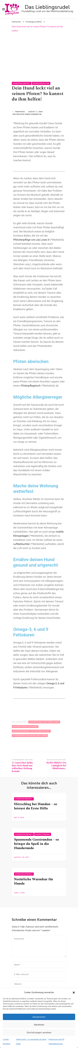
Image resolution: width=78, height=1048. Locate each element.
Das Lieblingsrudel (47, 7)
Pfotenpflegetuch (30, 385)
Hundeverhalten (41, 83)
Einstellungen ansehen (39, 1032)
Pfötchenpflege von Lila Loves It (31, 239)
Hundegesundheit (21, 83)
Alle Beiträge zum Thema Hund (44, 722)
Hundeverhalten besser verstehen (30, 736)
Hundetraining (42, 834)
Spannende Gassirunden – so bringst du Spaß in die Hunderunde (36, 844)
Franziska (20, 112)
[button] (73, 992)
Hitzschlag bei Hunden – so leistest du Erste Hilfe (35, 806)
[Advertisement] (39, 55)
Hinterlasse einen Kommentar (27, 114)
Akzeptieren (39, 1017)
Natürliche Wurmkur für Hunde (33, 881)
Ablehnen (39, 1024)
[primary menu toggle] (3, 9)
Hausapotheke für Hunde (25, 727)
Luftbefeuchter (21, 544)
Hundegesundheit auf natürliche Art (31, 731)
